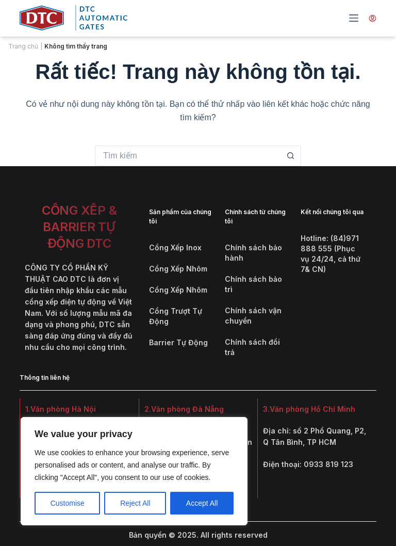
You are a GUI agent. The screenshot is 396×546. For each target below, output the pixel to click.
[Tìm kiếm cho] (187, 156)
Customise (68, 503)
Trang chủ (23, 46)
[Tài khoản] (372, 18)
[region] (134, 471)
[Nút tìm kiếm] (290, 156)
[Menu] (353, 18)
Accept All (202, 503)
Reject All (135, 503)
